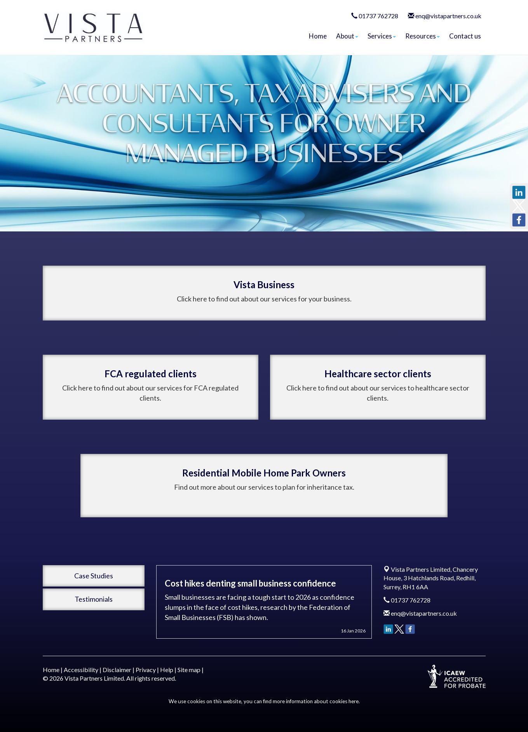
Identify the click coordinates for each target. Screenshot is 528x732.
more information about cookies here (316, 701)
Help (166, 669)
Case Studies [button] (93, 575)
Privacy (146, 669)
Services (382, 36)
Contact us (465, 36)
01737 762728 (378, 15)
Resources (422, 36)
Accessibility (81, 669)
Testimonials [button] (94, 599)
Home (318, 36)
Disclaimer (117, 669)
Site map (189, 669)
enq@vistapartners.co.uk (448, 15)
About (347, 36)
